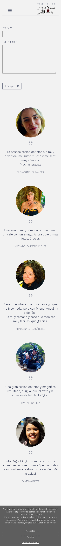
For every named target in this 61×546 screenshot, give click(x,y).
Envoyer (12, 86)
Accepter (30, 531)
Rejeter (30, 537)
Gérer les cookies (30, 542)
